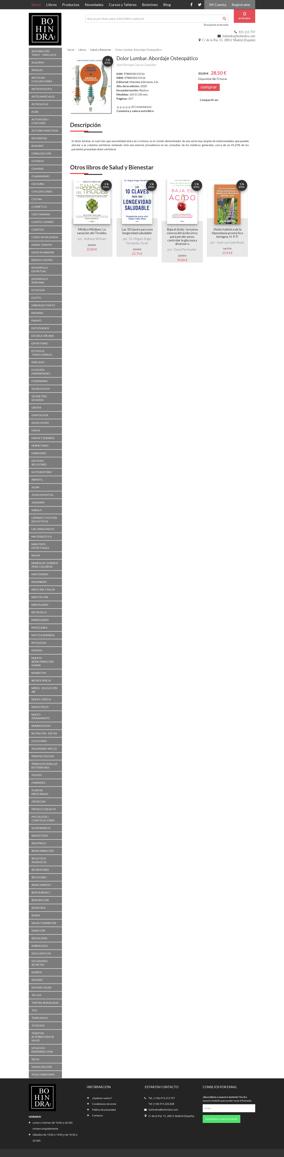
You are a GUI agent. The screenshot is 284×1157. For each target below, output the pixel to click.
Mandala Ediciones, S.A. (143, 82)
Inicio (37, 4)
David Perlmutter (185, 249)
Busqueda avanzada (216, 24)
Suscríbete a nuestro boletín (221, 1118)
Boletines (150, 4)
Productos (70, 4)
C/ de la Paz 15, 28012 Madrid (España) (228, 40)
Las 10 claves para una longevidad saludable (137, 231)
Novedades (94, 4)
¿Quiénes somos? (99, 1098)
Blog (167, 4)
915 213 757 (247, 32)
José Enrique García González (136, 65)
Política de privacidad (101, 1109)
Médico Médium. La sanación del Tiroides (92, 231)
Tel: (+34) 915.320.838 (161, 1104)
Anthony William (95, 239)
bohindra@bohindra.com (239, 36)
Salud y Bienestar (100, 49)
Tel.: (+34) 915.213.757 (162, 1098)
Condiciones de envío (101, 1103)
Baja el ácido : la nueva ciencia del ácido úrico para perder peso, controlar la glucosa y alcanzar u (182, 236)
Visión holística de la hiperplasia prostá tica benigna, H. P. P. (227, 233)
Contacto (95, 1115)
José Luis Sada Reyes (230, 242)
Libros (51, 4)
